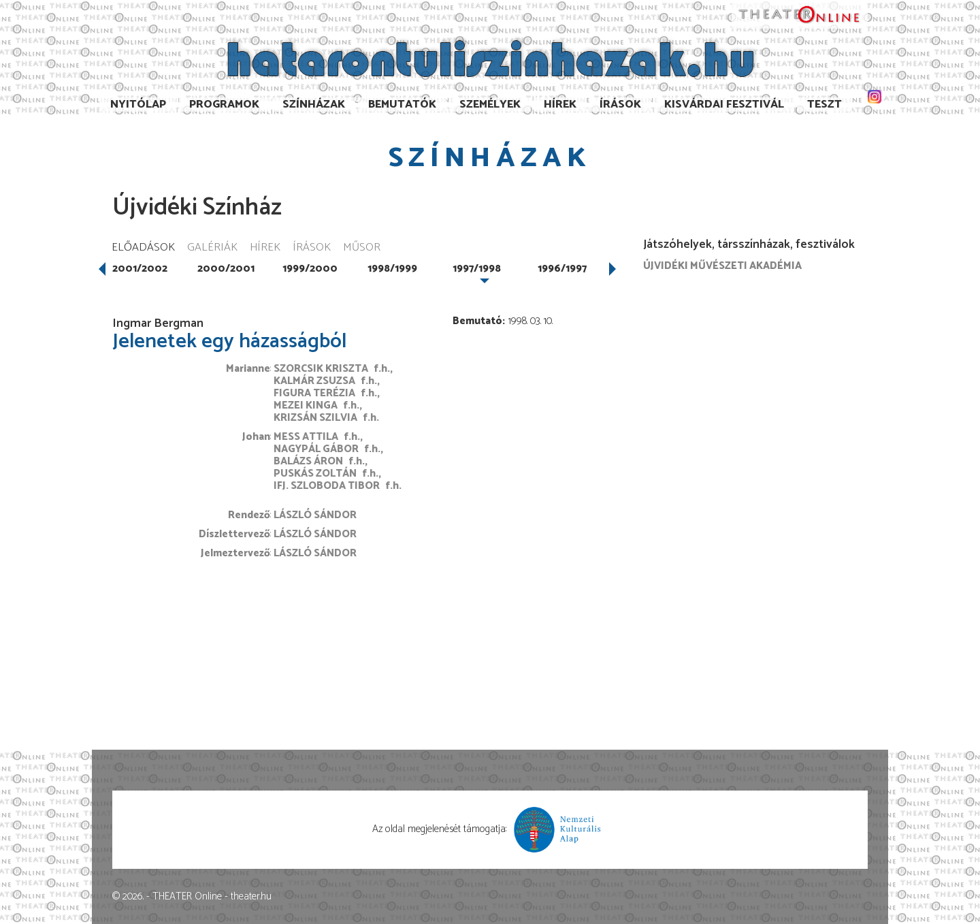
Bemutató (477, 321)
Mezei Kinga (306, 405)
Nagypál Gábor (316, 449)
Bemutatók (402, 104)
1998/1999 (392, 268)
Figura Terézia (314, 393)
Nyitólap (138, 104)
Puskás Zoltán (315, 473)
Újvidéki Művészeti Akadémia (722, 265)
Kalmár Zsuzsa (314, 380)
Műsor (361, 248)
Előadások (143, 248)
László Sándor (315, 515)
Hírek (560, 104)
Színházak (313, 104)
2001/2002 (139, 268)
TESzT (824, 104)
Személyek (490, 104)
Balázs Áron (308, 461)
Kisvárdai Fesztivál (724, 104)
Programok (224, 104)
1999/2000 (310, 268)
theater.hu (251, 896)
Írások (620, 104)
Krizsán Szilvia (315, 417)
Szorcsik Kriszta (321, 368)
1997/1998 (477, 268)
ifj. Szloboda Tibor (327, 485)
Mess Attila (306, 436)
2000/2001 (226, 268)
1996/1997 (562, 268)
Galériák (212, 248)
